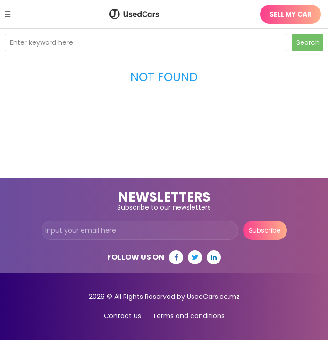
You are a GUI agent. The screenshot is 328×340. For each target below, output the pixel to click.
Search (308, 42)
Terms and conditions (188, 316)
